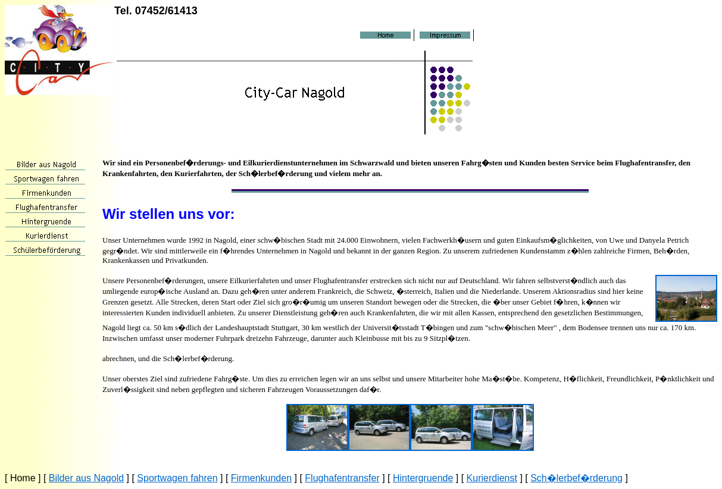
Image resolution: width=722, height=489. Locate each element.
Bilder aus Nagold (86, 478)
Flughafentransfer (342, 478)
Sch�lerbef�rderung (576, 478)
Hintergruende (423, 478)
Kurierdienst (492, 478)
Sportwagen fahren (177, 478)
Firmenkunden (261, 478)
